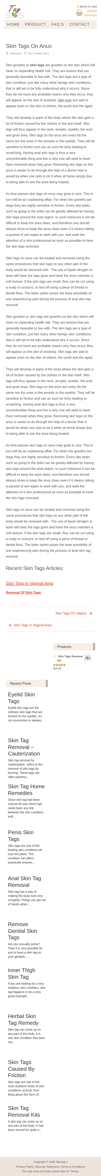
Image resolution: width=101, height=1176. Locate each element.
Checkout (90, 15)
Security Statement (47, 1166)
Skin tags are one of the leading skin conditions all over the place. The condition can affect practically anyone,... (25, 854)
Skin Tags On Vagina (70, 613)
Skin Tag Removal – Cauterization (24, 746)
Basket (92, 11)
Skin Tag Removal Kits (24, 1111)
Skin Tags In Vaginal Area (29, 583)
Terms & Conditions (73, 1166)
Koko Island (52, 1171)
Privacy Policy (24, 1166)
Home (13, 24)
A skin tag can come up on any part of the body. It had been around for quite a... (25, 1126)
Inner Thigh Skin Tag (21, 973)
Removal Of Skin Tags (23, 592)
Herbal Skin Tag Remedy (23, 1019)
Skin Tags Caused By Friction (21, 1068)
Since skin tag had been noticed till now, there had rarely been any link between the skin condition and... (25, 808)
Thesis (74, 1171)
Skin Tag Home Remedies (26, 789)
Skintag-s (61, 1161)
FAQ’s (57, 24)
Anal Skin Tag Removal (24, 881)
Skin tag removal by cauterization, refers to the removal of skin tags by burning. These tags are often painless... (25, 769)
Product (35, 24)
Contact (79, 24)
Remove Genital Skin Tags (22, 930)
